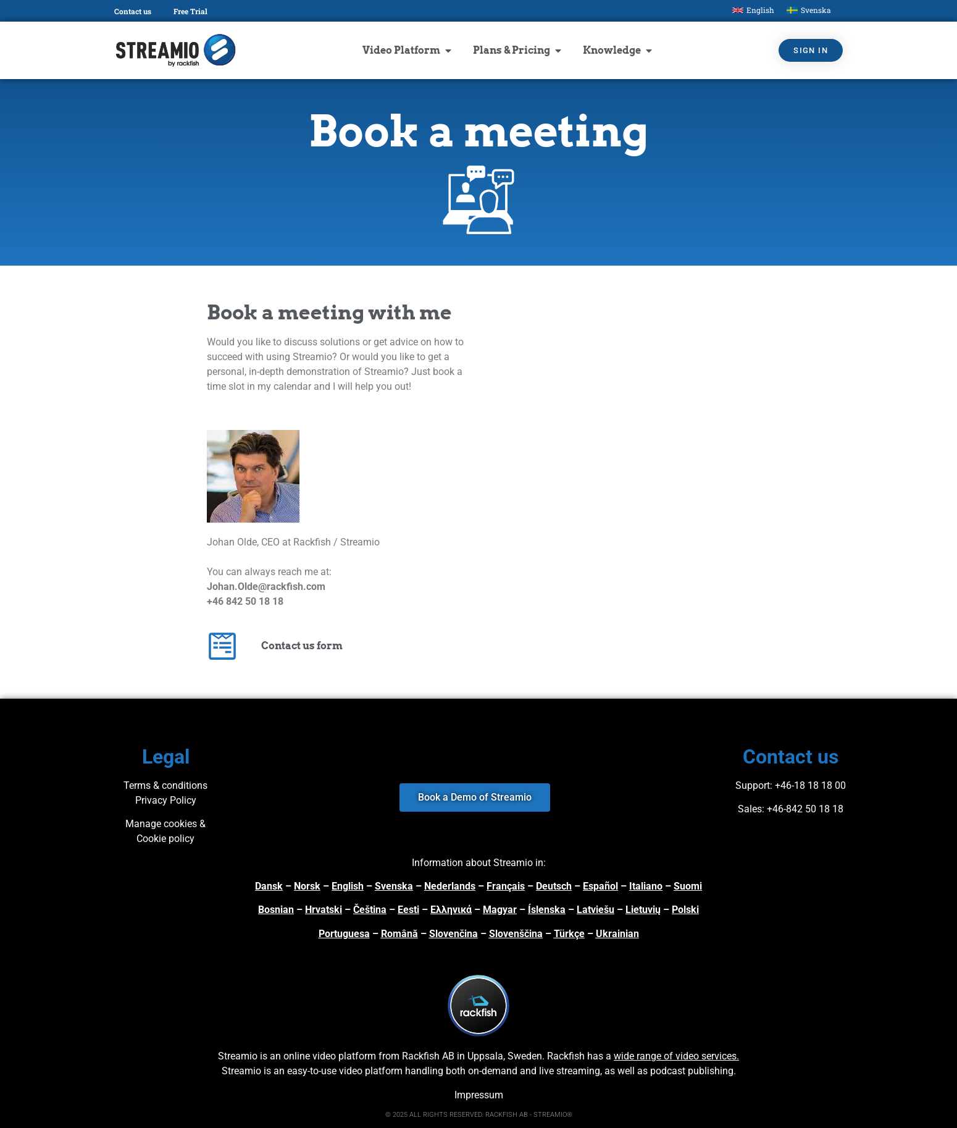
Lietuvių (643, 909)
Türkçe (569, 934)
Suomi (688, 886)
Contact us (132, 11)
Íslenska (547, 909)
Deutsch (554, 886)
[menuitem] (753, 10)
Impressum (478, 1095)
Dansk (269, 886)
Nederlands (449, 886)
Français (506, 886)
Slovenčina (453, 934)
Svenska (394, 886)
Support (752, 785)
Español (600, 886)
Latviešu (595, 909)
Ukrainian (617, 934)
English (348, 886)
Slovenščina (516, 934)
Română (399, 934)
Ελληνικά (451, 909)
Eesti (408, 909)
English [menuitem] (760, 10)
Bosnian (276, 909)
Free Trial (190, 11)
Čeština (370, 909)
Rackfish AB (428, 1056)
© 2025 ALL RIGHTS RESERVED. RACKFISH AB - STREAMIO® (478, 1115)
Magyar (500, 909)
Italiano (645, 886)
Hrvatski (323, 909)
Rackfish (566, 1056)
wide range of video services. (676, 1056)
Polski (685, 909)
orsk (310, 886)
